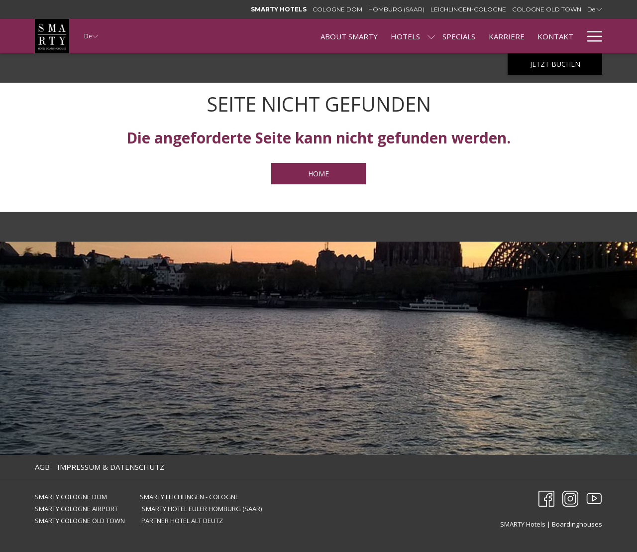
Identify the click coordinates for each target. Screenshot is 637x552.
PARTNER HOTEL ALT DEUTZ (182, 520)
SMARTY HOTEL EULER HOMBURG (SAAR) (202, 508)
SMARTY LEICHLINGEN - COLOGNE (189, 496)
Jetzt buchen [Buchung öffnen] (555, 64)
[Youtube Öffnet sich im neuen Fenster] (594, 498)
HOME (318, 173)
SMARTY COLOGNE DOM (71, 496)
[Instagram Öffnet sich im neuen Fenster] (570, 498)
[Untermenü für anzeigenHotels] (431, 36)
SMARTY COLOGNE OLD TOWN (80, 520)
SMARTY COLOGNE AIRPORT (76, 508)
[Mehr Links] (591, 36)
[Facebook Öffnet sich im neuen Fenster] (546, 498)
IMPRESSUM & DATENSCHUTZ (110, 467)
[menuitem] (349, 36)
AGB (42, 467)
